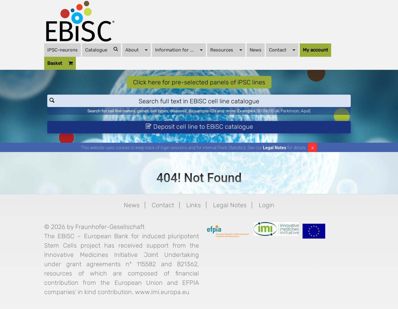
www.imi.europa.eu (162, 292)
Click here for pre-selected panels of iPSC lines (199, 82)
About (136, 50)
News (255, 50)
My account (315, 50)
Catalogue (101, 50)
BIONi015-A (268, 111)
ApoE (306, 111)
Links (193, 205)
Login (266, 205)
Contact (282, 50)
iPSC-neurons (62, 50)
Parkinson (290, 111)
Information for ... (179, 50)
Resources (226, 50)
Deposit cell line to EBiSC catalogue (199, 126)
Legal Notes (274, 147)
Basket (60, 63)
